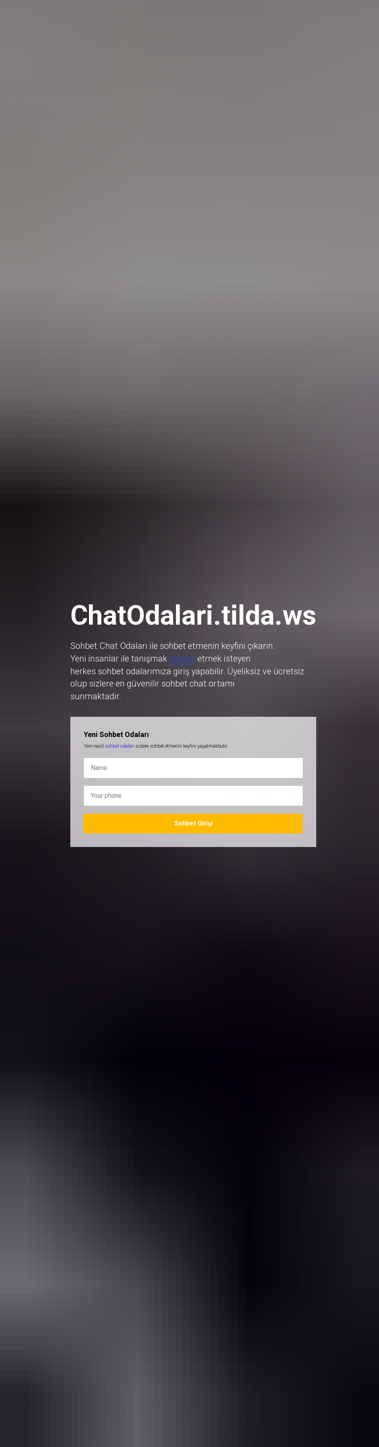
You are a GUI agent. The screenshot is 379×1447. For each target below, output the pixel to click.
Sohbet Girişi (193, 823)
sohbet (182, 659)
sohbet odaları (119, 746)
